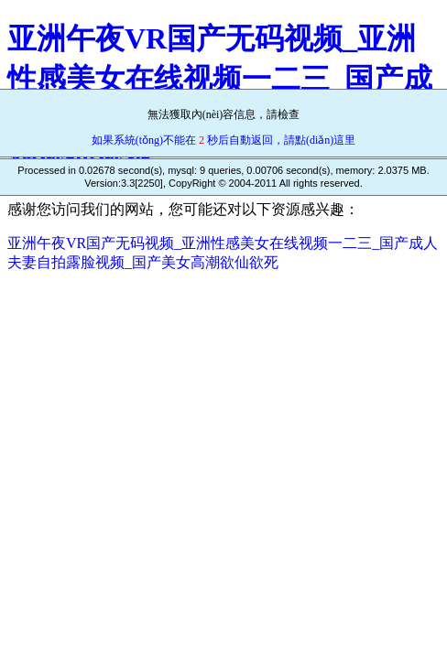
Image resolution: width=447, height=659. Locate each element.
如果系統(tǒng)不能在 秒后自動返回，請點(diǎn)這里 (224, 140)
